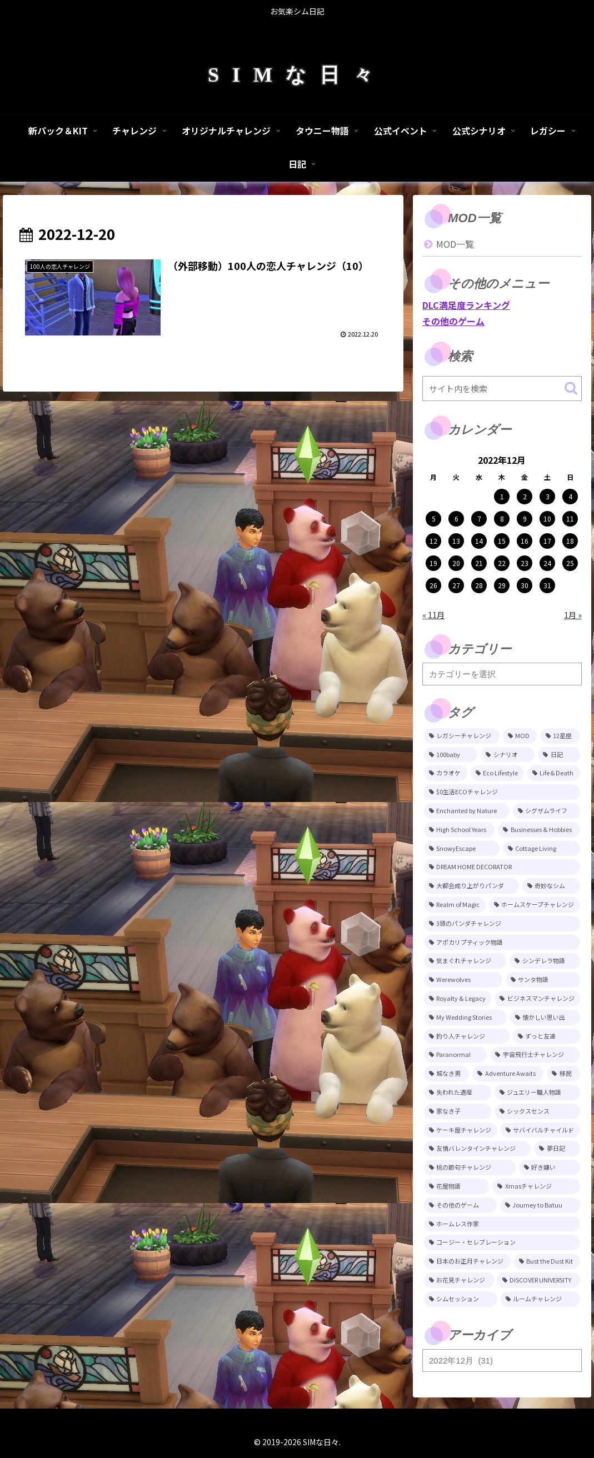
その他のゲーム (453, 321)
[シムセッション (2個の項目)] (460, 1299)
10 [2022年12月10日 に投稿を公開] (547, 518)
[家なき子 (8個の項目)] (457, 1111)
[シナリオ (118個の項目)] (508, 755)
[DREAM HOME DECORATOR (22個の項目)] (502, 867)
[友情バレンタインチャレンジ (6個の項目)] (477, 1148)
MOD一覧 (455, 243)
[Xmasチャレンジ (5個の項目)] (536, 1186)
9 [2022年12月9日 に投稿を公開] (525, 518)
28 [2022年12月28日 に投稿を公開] (479, 585)
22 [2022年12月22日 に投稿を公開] (502, 563)
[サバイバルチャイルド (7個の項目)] (540, 1130)
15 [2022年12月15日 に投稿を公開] (502, 540)
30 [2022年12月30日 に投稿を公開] (524, 585)
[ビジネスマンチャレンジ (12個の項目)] (537, 998)
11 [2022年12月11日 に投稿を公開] (570, 518)
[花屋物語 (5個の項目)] (456, 1186)
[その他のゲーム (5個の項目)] (460, 1205)
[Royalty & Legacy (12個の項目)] (457, 998)
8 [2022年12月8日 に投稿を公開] (502, 518)
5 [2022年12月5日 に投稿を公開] (434, 518)
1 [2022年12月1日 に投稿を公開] (502, 496)
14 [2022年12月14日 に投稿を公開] (479, 540)
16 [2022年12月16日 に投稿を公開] (524, 540)
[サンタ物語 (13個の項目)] (543, 980)
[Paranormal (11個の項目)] (455, 1055)
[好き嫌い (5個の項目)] (549, 1167)
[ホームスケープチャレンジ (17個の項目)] (534, 905)
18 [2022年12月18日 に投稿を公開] (570, 540)
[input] (502, 388)
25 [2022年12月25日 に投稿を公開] (570, 563)
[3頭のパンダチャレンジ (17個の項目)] (502, 923)
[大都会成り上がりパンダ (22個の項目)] (471, 886)
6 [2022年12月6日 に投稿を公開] (456, 518)
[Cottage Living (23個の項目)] (541, 848)
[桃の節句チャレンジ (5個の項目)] (470, 1167)
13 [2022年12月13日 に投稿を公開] (456, 540)
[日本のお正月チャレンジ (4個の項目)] (467, 1261)
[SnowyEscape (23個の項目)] (462, 848)
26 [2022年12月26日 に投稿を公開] (433, 585)
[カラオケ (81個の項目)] (445, 773)
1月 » (573, 614)
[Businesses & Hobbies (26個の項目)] (539, 830)
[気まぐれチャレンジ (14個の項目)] (465, 961)
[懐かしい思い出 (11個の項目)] (545, 1017)
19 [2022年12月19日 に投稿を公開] (433, 563)
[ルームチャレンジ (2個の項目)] (540, 1299)
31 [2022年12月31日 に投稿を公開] (547, 585)
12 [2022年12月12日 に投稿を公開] (433, 540)
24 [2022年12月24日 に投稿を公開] (547, 563)
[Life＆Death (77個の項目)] (553, 773)
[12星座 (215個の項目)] (560, 736)
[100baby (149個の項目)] (450, 755)
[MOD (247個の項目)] (520, 736)
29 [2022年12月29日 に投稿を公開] (502, 585)
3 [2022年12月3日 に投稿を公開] (548, 496)
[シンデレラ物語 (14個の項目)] (545, 961)
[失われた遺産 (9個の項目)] (457, 1092)
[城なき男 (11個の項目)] (446, 1073)
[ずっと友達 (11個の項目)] (546, 1036)
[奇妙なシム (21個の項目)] (551, 886)
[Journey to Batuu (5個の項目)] (540, 1205)
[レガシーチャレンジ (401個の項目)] (462, 736)
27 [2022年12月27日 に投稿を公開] (456, 585)
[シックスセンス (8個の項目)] (537, 1111)
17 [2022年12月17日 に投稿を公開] (547, 540)
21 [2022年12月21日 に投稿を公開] (479, 563)
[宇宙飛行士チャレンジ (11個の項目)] (535, 1055)
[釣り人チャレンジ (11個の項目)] (467, 1036)
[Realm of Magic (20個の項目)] (455, 905)
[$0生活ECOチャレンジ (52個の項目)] (502, 792)
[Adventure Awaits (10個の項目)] (507, 1073)
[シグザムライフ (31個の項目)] (546, 811)
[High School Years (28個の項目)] (459, 830)
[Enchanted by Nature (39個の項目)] (467, 811)
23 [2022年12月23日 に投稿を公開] (524, 563)
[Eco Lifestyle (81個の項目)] (498, 773)
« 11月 (433, 614)
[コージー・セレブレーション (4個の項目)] (502, 1242)
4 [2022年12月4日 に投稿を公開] (570, 496)
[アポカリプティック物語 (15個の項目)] (502, 942)
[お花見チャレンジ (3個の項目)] (459, 1280)
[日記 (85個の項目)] (559, 755)
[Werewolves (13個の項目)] (463, 980)
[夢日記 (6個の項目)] (557, 1148)
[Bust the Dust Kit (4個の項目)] (547, 1261)
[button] (571, 387)
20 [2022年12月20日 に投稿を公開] (456, 563)
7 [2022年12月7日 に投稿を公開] (479, 518)
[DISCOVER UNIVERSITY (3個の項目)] (538, 1280)
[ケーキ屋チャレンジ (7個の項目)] (460, 1130)
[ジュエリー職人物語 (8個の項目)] (537, 1092)
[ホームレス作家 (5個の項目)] (502, 1224)
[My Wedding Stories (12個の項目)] (465, 1017)
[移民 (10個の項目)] (563, 1073)
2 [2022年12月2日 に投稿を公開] (525, 496)
